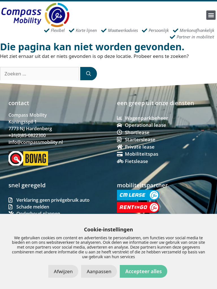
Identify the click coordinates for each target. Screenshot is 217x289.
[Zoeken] (88, 74)
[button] (211, 15)
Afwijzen (63, 271)
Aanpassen (99, 271)
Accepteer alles (143, 271)
